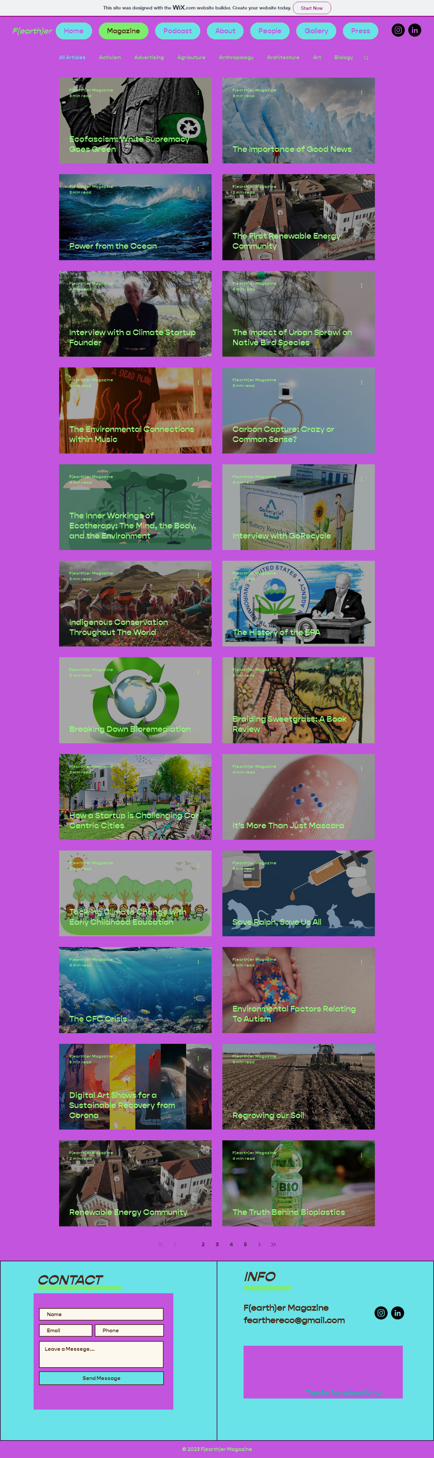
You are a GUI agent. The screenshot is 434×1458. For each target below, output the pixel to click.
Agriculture (191, 57)
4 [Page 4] (231, 1244)
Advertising (149, 57)
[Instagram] (398, 30)
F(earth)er (31, 31)
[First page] (161, 1244)
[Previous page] (175, 1244)
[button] (366, 58)
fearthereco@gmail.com (294, 1320)
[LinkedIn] (414, 30)
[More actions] (201, 92)
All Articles (72, 57)
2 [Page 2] (203, 1244)
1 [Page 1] (189, 1244)
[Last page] (273, 1244)
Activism (110, 57)
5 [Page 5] (245, 1244)
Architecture (283, 57)
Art (317, 57)
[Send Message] (101, 1378)
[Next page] (259, 1244)
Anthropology (236, 57)
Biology (344, 57)
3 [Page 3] (217, 1244)
